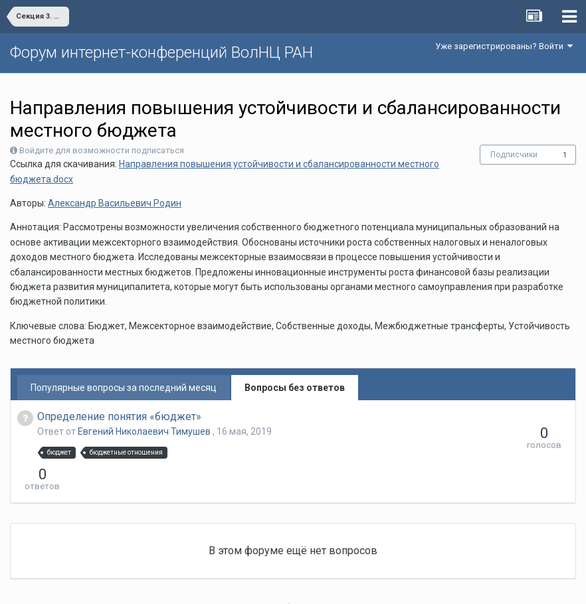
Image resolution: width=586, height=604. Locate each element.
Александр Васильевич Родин (114, 203)
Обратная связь (313, 584)
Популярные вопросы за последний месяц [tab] (124, 387)
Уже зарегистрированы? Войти (504, 46)
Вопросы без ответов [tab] (294, 387)
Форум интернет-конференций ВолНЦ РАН (161, 52)
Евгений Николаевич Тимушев (145, 431)
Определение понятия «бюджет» (119, 416)
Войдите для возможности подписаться (101, 150)
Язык (252, 584)
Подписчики (513, 154)
